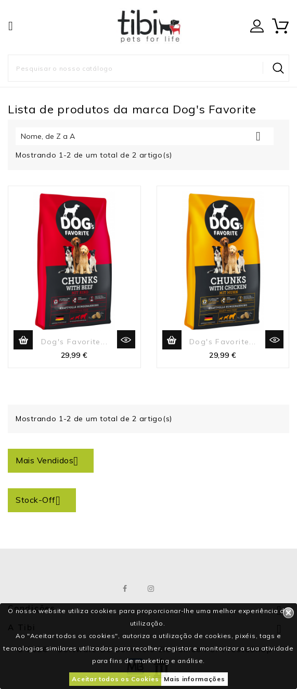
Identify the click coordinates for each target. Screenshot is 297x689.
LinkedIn (177, 588)
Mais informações (194, 679)
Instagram (151, 588)
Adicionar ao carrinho (23, 339)
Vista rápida (126, 339)
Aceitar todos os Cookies (115, 679)
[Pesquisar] (148, 68)
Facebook (125, 588)
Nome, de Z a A (144, 136)
